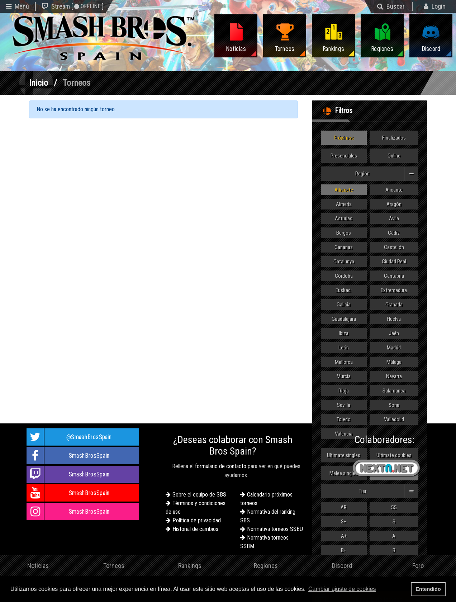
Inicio (38, 83)
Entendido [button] (428, 589)
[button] (380, 590)
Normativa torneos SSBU (275, 529)
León (343, 347)
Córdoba (344, 276)
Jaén (394, 333)
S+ (343, 521)
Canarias (343, 247)
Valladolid (394, 419)
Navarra (394, 376)
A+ (344, 536)
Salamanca (394, 390)
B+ (343, 550)
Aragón (394, 204)
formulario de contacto (220, 466)
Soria (394, 405)
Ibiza (343, 333)
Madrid (394, 347)
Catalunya (343, 261)
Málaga (394, 362)
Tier (389, 491)
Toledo (344, 419)
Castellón (394, 247)
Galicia (344, 304)
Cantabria (394, 276)
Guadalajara (344, 319)
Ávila (394, 218)
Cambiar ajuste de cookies (342, 589)
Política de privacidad (196, 520)
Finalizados (394, 138)
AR (344, 507)
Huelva (394, 319)
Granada (394, 304)
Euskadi (344, 290)
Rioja (343, 390)
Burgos (343, 233)
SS (394, 507)
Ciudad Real (394, 261)
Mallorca (344, 362)
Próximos (344, 138)
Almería (344, 204)
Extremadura (394, 290)
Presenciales (344, 155)
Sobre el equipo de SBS (199, 494)
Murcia (344, 376)
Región (386, 173)
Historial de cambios (195, 529)
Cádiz (394, 233)
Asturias (343, 218)
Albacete (343, 190)
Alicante (394, 190)
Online (394, 155)
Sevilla (343, 405)
